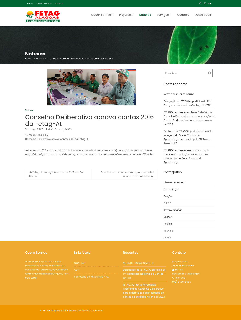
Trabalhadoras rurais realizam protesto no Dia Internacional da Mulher (127, 174)
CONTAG (79, 263)
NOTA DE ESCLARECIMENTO (179, 94)
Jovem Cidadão (173, 210)
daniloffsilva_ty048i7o (60, 129)
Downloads (203, 15)
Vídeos (168, 237)
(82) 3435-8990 (181, 281)
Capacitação (171, 189)
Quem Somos (44, 3)
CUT (76, 269)
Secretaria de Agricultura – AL (91, 276)
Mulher (168, 217)
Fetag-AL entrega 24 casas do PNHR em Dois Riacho (57, 174)
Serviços (163, 15)
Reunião (168, 230)
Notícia (29, 110)
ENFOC (167, 203)
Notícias (145, 15)
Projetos (125, 15)
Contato (59, 3)
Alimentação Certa (175, 182)
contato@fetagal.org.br (185, 273)
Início (30, 3)
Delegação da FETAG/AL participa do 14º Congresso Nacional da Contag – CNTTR (144, 273)
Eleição (168, 196)
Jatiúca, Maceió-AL (183, 265)
